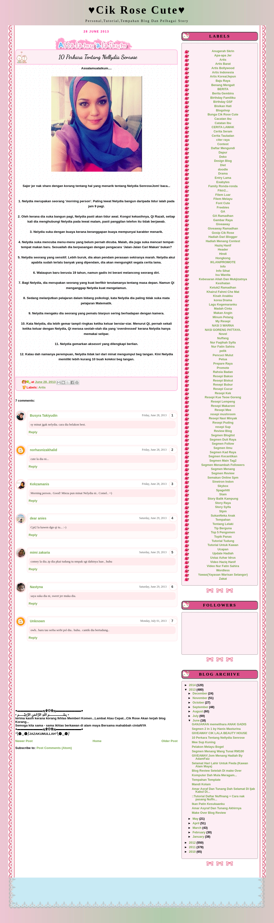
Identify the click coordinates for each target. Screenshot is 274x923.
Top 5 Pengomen (223, 532)
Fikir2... (223, 190)
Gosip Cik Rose (223, 233)
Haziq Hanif (223, 245)
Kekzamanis (39, 484)
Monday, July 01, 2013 (153, 621)
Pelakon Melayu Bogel (208, 746)
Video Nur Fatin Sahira (223, 566)
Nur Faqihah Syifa (223, 342)
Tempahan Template (206, 779)
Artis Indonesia (223, 72)
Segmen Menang (223, 469)
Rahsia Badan (223, 372)
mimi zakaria (40, 552)
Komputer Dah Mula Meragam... (214, 775)
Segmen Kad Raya (223, 452)
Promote (223, 368)
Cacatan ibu (223, 118)
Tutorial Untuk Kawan (222, 545)
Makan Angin (223, 313)
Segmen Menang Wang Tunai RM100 (218, 751)
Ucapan (222, 549)
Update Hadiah (223, 553)
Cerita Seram (223, 131)
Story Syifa (223, 507)
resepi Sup (223, 427)
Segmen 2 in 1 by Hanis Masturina (216, 729)
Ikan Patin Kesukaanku (208, 804)
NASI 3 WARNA (223, 325)
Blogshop (223, 110)
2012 (193, 842)
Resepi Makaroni (223, 406)
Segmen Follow (223, 443)
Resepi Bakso (223, 376)
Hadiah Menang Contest (223, 241)
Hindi (223, 254)
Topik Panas (223, 536)
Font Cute (223, 203)
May (196, 818)
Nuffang (223, 338)
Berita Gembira (223, 93)
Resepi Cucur (223, 389)
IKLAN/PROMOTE (223, 262)
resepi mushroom (223, 414)
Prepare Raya (223, 363)
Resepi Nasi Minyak (223, 418)
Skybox (222, 486)
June (196, 720)
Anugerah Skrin (223, 51)
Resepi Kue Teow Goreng (223, 397)
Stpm (223, 511)
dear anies (38, 518)
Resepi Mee (223, 410)
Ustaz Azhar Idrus (223, 557)
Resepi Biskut (223, 380)
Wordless (223, 570)
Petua (223, 359)
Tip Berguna (223, 528)
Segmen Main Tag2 (223, 460)
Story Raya (223, 503)
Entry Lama (223, 178)
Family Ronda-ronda (222, 186)
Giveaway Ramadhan (223, 228)
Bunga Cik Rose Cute (223, 114)
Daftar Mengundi (223, 148)
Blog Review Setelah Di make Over (217, 770)
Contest (222, 144)
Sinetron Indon (222, 481)
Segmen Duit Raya (223, 439)
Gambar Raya (223, 220)
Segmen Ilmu (223, 448)
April (196, 823)
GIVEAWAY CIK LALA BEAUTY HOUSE (219, 733)
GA (223, 211)
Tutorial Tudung (223, 541)
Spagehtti (223, 490)
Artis (42, 387)
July (196, 716)
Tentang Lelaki (222, 524)
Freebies (223, 207)
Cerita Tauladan (223, 135)
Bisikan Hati (223, 106)
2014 (193, 685)
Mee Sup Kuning (204, 742)
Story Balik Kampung (223, 498)
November (200, 698)
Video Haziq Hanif (223, 562)
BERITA (222, 89)
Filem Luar (223, 195)
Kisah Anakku (223, 296)
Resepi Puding (222, 422)
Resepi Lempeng (223, 401)
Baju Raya (223, 80)
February (199, 832)
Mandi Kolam (201, 784)
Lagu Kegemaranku (223, 304)
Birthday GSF (223, 102)
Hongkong (223, 258)
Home (97, 741)
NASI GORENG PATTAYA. (223, 330)
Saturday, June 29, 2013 (153, 518)
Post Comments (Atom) (54, 748)
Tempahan (223, 519)
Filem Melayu (222, 199)
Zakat (223, 578)
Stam (223, 494)
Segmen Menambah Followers (222, 465)
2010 (193, 851)
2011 (193, 847)
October (199, 702)
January (199, 836)
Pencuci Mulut (223, 355)
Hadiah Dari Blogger (222, 237)
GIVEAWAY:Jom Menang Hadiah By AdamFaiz (217, 757)
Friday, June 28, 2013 (154, 415)
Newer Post (24, 741)
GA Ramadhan (223, 216)
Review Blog (223, 431)
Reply (33, 432)
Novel (223, 334)
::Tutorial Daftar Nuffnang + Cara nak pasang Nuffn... (218, 798)
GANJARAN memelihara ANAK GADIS (219, 724)
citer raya (223, 140)
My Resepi (223, 321)
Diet (223, 165)
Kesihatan (223, 283)
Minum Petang (223, 317)
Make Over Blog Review (209, 812)
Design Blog (223, 161)
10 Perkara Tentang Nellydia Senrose (218, 737)
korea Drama (223, 300)
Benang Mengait (223, 85)
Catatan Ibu (223, 123)
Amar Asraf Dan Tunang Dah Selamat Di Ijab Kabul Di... (223, 790)
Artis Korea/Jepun (223, 76)
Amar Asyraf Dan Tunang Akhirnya (217, 808)
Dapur (223, 152)
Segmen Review (222, 473)
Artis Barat (223, 64)
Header (223, 249)
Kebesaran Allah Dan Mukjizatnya (223, 279)
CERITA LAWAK (223, 127)
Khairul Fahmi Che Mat (222, 292)
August (198, 711)
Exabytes (223, 182)
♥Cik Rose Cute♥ (137, 10)
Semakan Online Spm (222, 477)
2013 (193, 689)
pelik (223, 351)
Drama (222, 173)
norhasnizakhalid (43, 450)
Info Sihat (223, 271)
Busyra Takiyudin (44, 415)
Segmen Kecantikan (223, 456)
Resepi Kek (223, 393)
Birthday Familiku (223, 97)
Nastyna (36, 587)
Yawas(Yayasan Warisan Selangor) (223, 574)
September (201, 707)
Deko (223, 156)
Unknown (37, 621)
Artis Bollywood (222, 68)
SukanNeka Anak (223, 515)
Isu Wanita (223, 275)
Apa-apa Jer (223, 55)
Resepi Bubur (223, 384)
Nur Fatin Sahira (223, 346)
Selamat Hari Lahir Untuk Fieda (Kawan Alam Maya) (220, 765)
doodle (223, 169)
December (200, 693)
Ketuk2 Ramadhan (223, 287)
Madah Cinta (223, 308)
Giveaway (223, 224)
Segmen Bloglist (223, 435)
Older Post (170, 741)
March (197, 828)
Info (223, 266)
